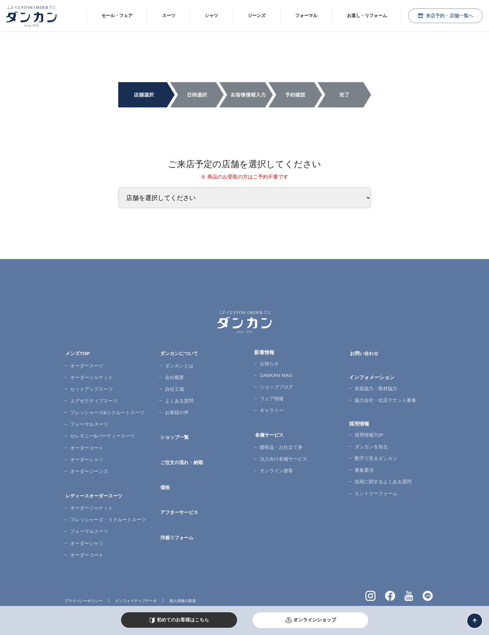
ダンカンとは (178, 362)
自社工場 (173, 383)
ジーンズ (251, 15)
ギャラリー (270, 403)
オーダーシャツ (86, 444)
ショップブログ (275, 383)
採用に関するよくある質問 (383, 469)
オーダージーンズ (88, 454)
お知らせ (268, 362)
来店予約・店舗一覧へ (442, 15)
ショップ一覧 (174, 426)
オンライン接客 (275, 457)
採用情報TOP (368, 429)
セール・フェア (111, 15)
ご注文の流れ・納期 (182, 449)
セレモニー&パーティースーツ (103, 423)
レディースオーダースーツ (94, 477)
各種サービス (269, 426)
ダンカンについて (179, 352)
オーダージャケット (91, 372)
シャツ (205, 15)
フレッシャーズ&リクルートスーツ (108, 403)
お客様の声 (175, 403)
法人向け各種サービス (283, 447)
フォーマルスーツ (88, 413)
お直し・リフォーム (361, 15)
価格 (164, 472)
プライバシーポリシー (83, 574)
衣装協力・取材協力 (375, 385)
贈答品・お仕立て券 (280, 436)
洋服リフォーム (177, 517)
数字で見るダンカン (375, 449)
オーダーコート (86, 434)
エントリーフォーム (375, 479)
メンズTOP (77, 352)
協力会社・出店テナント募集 (386, 395)
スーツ (162, 15)
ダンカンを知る (370, 439)
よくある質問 (178, 393)
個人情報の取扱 (182, 574)
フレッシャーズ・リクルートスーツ (108, 498)
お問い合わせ (364, 352)
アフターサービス (179, 495)
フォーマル (301, 15)
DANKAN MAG (275, 372)
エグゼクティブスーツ (93, 393)
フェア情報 (270, 393)
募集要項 (363, 459)
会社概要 (173, 372)
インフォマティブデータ (136, 574)
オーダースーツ (86, 362)
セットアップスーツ (91, 383)
